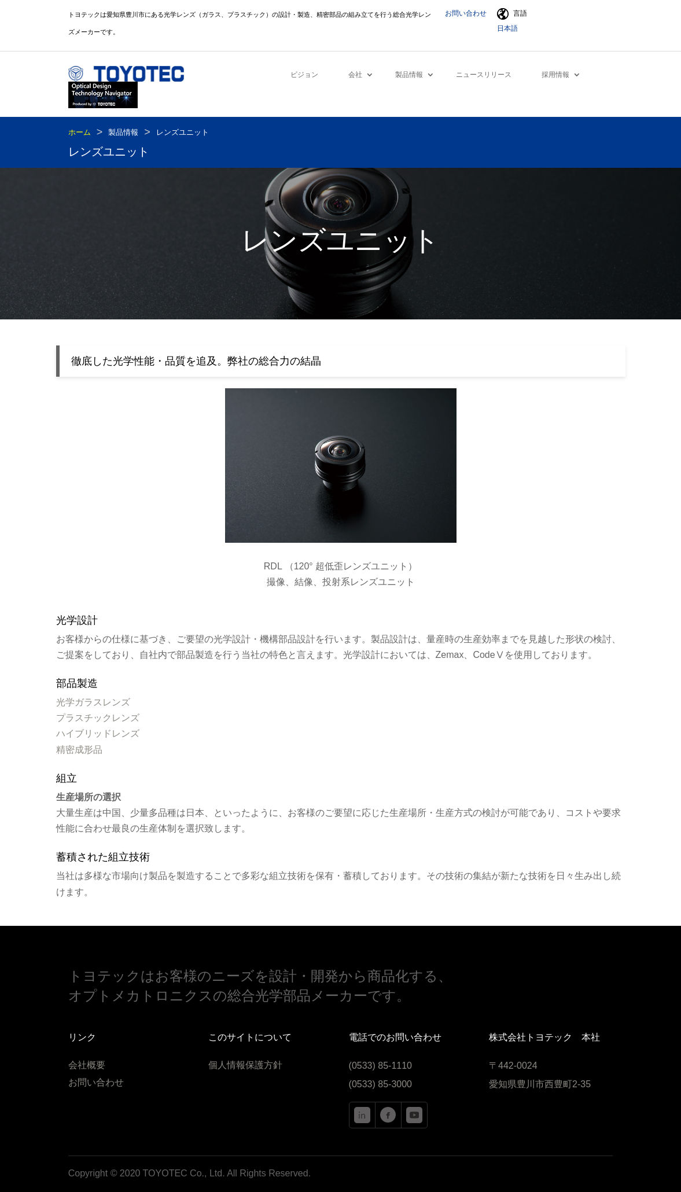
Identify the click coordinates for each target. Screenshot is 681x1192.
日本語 (507, 28)
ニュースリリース (483, 75)
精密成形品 (79, 750)
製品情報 (409, 75)
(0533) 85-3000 (380, 1084)
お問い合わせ (466, 13)
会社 (355, 75)
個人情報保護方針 (245, 1065)
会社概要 (86, 1065)
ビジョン (304, 75)
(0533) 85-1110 (380, 1065)
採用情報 (555, 75)
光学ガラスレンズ (93, 702)
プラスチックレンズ (97, 718)
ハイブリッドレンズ (97, 733)
